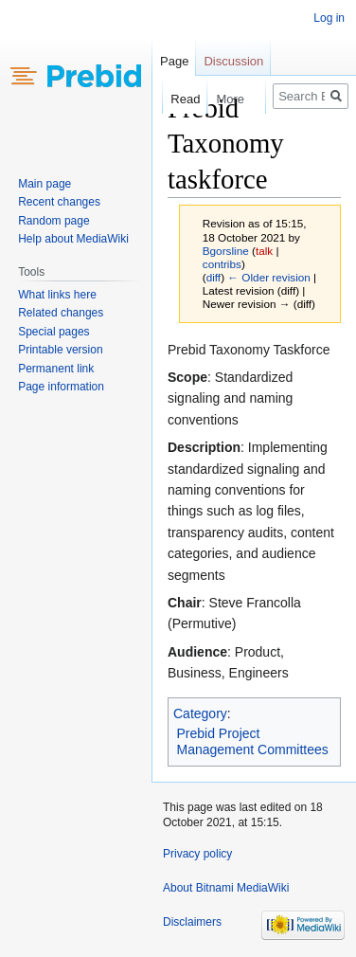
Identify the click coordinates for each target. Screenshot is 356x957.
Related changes (60, 312)
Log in (329, 18)
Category (200, 713)
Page (174, 61)
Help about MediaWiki (73, 238)
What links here (57, 294)
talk (264, 250)
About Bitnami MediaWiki (226, 887)
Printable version (60, 349)
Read (176, 99)
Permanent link (56, 368)
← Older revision (269, 277)
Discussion (233, 61)
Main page (44, 183)
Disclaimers (192, 922)
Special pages (53, 331)
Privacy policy (197, 853)
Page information (61, 386)
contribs (222, 264)
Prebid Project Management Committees (253, 742)
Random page (53, 220)
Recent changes (59, 201)
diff (213, 277)
